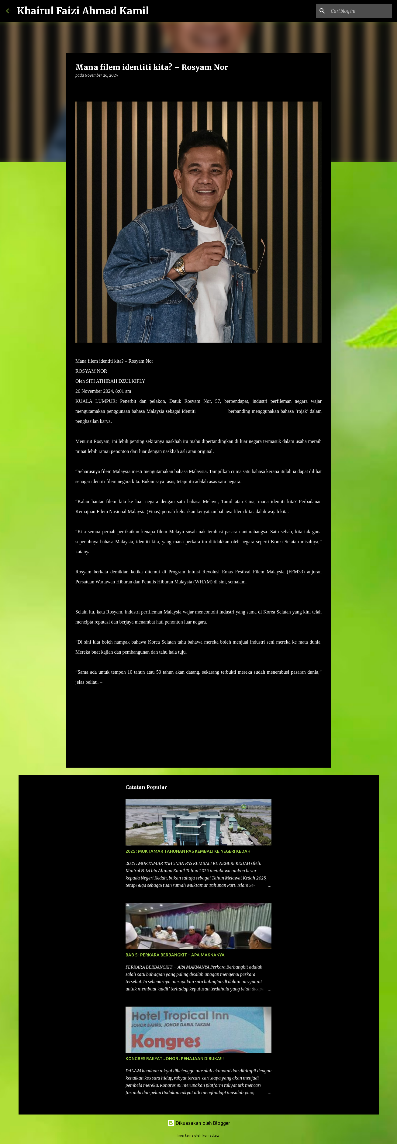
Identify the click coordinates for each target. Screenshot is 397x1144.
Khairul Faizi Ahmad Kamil (83, 11)
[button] (79, 88)
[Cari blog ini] (360, 11)
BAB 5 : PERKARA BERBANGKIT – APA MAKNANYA (175, 954)
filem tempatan (212, 411)
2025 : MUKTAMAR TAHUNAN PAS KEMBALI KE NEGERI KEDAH (188, 851)
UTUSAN (113, 682)
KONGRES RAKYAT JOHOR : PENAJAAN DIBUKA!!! (175, 1058)
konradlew (210, 1135)
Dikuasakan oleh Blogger (198, 1123)
